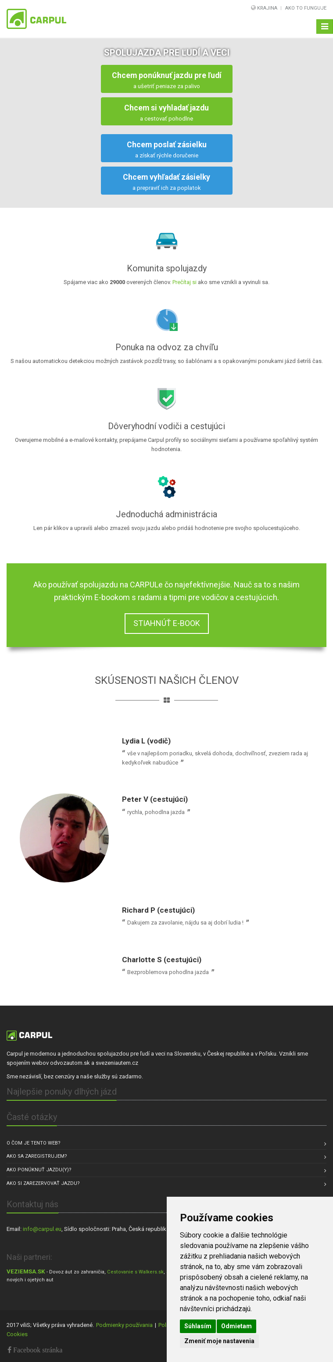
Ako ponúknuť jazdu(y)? (39, 1170)
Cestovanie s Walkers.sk (135, 1272)
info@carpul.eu (42, 1229)
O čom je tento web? (34, 1143)
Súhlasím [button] (197, 1326)
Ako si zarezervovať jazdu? (43, 1183)
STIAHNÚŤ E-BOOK (166, 623)
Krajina (267, 8)
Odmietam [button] (236, 1326)
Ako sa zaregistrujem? (37, 1156)
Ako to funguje (305, 8)
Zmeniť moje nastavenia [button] (219, 1340)
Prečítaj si (185, 282)
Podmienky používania (124, 1325)
